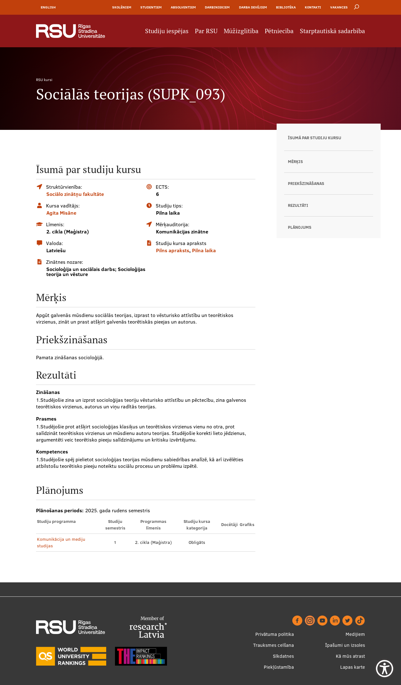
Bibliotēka (286, 7)
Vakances (339, 7)
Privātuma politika (274, 634)
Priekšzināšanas (306, 183)
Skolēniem (121, 7)
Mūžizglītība (241, 31)
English (48, 7)
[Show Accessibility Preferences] (384, 668)
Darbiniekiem (217, 7)
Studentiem (151, 7)
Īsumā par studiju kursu (314, 138)
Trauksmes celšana (273, 645)
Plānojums (299, 227)
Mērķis (295, 161)
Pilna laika (204, 250)
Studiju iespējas (167, 31)
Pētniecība (279, 31)
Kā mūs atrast (350, 656)
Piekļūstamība (279, 667)
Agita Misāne (61, 212)
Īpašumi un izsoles (345, 645)
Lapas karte (352, 667)
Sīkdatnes (283, 656)
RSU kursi (44, 79)
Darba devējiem (253, 7)
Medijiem (355, 634)
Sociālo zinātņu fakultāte (75, 194)
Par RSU (206, 31)
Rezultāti (298, 205)
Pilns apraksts (172, 250)
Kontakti (313, 7)
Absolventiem (183, 7)
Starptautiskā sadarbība (332, 31)
